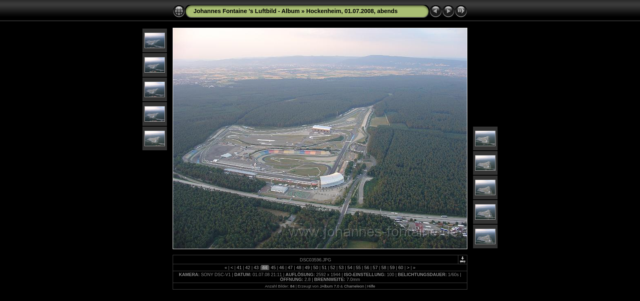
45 (273, 267)
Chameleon (354, 286)
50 (316, 267)
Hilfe (371, 286)
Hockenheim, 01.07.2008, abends (352, 11)
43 (256, 267)
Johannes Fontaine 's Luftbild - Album (246, 11)
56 (367, 267)
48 (298, 267)
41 (239, 267)
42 (247, 267)
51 (324, 267)
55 (358, 267)
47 (290, 267)
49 (307, 267)
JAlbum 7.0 (329, 286)
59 (392, 267)
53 (341, 267)
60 (400, 267)
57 (375, 267)
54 (349, 267)
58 (383, 267)
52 (332, 267)
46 (281, 267)
